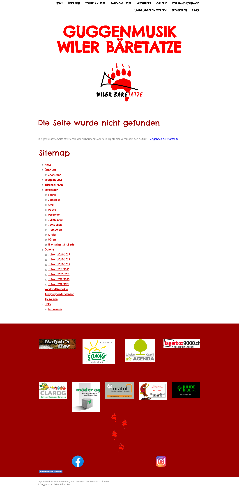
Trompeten (55, 229)
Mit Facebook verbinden (50, 471)
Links (195, 10)
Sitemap (106, 481)
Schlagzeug (55, 219)
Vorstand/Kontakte (185, 3)
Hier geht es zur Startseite (163, 139)
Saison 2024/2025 (59, 254)
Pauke (52, 209)
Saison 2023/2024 (59, 259)
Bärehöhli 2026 (120, 3)
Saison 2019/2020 (58, 279)
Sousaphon (55, 224)
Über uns (74, 3)
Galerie (161, 3)
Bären (52, 239)
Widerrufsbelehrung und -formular (68, 481)
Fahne (52, 194)
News (59, 3)
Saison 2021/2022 (58, 269)
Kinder (52, 234)
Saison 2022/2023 (59, 264)
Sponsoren (179, 10)
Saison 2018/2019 (58, 284)
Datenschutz (93, 481)
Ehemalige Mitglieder (62, 244)
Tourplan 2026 (95, 3)
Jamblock (54, 199)
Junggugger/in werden (149, 10)
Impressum (55, 309)
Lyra (51, 204)
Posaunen (54, 214)
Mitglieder (143, 3)
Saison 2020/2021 (58, 274)
